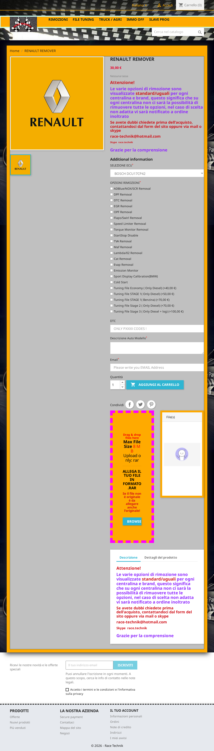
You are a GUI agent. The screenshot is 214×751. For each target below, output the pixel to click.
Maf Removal (121, 247)
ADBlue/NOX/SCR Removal (130, 189)
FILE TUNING (83, 19)
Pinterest (151, 404)
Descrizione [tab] (129, 557)
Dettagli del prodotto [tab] (160, 557)
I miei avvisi (118, 738)
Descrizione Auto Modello (128, 338)
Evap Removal (121, 265)
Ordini (114, 722)
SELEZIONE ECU (121, 165)
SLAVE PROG (159, 19)
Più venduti (18, 728)
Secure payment (71, 717)
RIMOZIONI (58, 19)
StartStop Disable (124, 235)
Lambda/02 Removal (126, 253)
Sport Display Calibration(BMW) (134, 276)
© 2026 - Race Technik (107, 745)
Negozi (65, 733)
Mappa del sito (70, 728)
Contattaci (67, 722)
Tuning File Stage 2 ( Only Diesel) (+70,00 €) (142, 306)
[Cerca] (178, 31)
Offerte (15, 717)
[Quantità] (115, 384)
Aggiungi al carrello (155, 385)
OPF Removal (121, 212)
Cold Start (119, 282)
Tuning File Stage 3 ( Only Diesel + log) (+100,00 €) (146, 311)
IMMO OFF (135, 19)
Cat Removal (120, 259)
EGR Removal (121, 206)
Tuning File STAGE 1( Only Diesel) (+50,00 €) (142, 294)
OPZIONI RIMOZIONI (125, 183)
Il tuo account (124, 710)
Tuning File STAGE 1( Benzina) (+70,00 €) (139, 300)
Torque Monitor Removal (129, 229)
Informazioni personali (126, 716)
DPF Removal (121, 194)
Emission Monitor (124, 270)
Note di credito (120, 727)
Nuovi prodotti (20, 722)
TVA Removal (121, 241)
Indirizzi (116, 732)
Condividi (129, 404)
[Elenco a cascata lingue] (140, 5)
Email (114, 360)
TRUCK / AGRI (110, 19)
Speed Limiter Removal (128, 224)
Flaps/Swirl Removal (126, 218)
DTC (113, 321)
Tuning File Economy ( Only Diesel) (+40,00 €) (143, 288)
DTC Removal (121, 200)
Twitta (140, 404)
